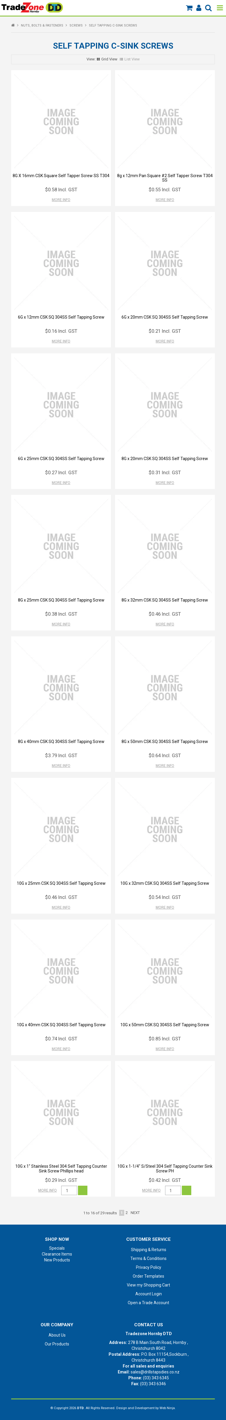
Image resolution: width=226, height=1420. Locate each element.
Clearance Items (57, 1254)
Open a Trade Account (148, 1302)
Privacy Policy (148, 1267)
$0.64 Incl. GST (165, 755)
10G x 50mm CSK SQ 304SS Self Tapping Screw (164, 1024)
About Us (57, 1335)
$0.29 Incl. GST (61, 1180)
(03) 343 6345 (156, 1377)
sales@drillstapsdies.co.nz (155, 1372)
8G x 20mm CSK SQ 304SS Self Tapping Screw (165, 458)
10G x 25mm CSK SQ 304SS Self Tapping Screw (61, 883)
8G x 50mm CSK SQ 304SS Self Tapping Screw (165, 741)
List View (132, 59)
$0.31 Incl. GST (165, 472)
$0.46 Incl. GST (165, 614)
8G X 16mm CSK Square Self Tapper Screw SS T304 (61, 175)
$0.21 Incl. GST (165, 331)
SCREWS (76, 25)
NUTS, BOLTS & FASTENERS (42, 25)
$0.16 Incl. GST (61, 331)
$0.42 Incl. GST (165, 1180)
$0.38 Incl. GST (61, 614)
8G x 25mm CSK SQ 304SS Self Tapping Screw (61, 600)
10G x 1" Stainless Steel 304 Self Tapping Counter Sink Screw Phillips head (61, 1168)
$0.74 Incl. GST (61, 1039)
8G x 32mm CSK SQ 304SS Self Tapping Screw (165, 600)
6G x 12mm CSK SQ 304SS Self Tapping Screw (61, 317)
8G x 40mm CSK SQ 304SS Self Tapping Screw (61, 741)
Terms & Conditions (148, 1258)
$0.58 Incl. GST (61, 189)
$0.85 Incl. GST (165, 1039)
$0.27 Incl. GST (61, 472)
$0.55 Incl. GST (165, 189)
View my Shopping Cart (148, 1285)
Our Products (57, 1344)
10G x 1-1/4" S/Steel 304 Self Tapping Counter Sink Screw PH (164, 1168)
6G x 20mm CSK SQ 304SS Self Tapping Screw (165, 317)
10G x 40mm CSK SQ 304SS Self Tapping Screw (61, 1024)
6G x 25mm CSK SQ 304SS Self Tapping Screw (61, 458)
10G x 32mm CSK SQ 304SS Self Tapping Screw (164, 883)
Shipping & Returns (148, 1249)
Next (135, 1212)
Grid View (109, 59)
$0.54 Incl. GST (165, 897)
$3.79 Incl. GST (61, 755)
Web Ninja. (167, 1408)
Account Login (148, 1293)
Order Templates (148, 1276)
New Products (57, 1260)
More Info (61, 200)
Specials (57, 1248)
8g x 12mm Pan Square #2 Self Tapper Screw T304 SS (165, 177)
